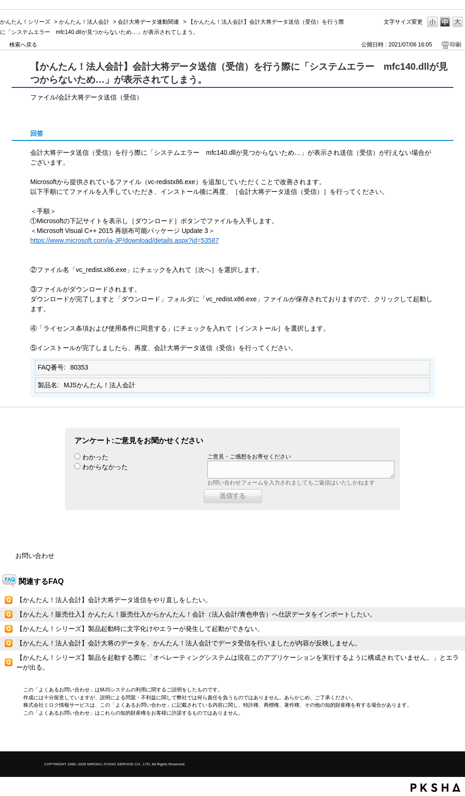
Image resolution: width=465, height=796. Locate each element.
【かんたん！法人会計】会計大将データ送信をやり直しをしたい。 (114, 600)
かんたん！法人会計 (84, 22)
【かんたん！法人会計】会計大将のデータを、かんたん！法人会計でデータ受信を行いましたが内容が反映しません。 (188, 643)
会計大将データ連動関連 (148, 22)
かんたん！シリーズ (25, 22)
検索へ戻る (23, 44)
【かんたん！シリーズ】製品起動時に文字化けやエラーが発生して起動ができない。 (140, 628)
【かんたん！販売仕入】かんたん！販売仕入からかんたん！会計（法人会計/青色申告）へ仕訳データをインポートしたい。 (196, 614)
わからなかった (105, 467)
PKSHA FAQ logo (435, 788)
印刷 (455, 44)
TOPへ (441, 736)
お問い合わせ (34, 555)
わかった (95, 457)
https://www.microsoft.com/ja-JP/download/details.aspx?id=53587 (124, 240)
